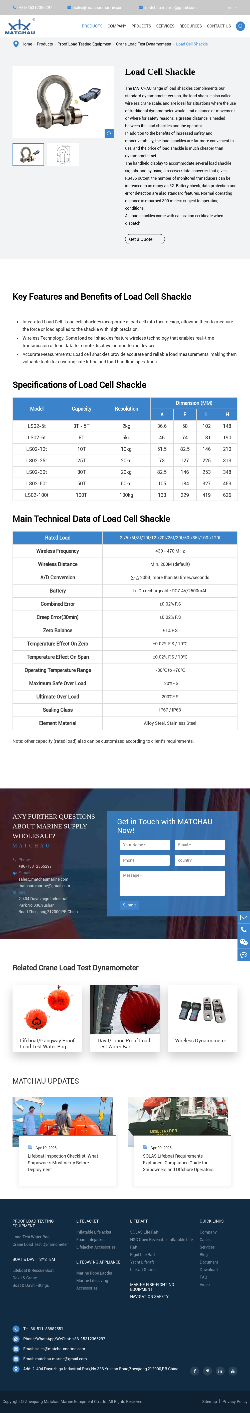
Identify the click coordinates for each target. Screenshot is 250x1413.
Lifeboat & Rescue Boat (33, 1270)
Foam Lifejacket (90, 1239)
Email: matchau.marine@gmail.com (50, 1359)
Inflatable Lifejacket (93, 1232)
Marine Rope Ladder (94, 1273)
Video (205, 1284)
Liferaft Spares (143, 1269)
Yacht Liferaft (142, 1262)
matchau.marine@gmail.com (168, 7)
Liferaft (139, 1221)
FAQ (203, 1277)
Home (27, 44)
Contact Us (219, 26)
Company (117, 26)
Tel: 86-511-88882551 (38, 1329)
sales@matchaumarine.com (95, 7)
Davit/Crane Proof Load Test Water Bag (124, 1044)
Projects (141, 26)
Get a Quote (145, 239)
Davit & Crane (25, 1278)
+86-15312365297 (32, 7)
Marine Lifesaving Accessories (92, 1284)
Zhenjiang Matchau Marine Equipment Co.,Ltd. (66, 1401)
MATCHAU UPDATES (46, 1081)
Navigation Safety (149, 1296)
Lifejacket (87, 1221)
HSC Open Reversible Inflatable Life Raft (161, 1243)
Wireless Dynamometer (200, 1041)
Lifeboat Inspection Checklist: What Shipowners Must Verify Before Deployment (63, 1162)
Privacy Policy (234, 1401)
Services (165, 26)
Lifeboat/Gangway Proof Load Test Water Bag (47, 1044)
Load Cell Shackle (192, 44)
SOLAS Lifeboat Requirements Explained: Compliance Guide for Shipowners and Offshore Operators (178, 1162)
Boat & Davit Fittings (31, 1285)
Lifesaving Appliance (98, 1262)
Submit (129, 905)
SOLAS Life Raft (144, 1232)
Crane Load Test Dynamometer (143, 44)
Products (92, 26)
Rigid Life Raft (142, 1254)
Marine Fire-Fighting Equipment (152, 1287)
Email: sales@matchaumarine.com (49, 1349)
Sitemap (209, 1401)
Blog (204, 1254)
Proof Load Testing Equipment (84, 44)
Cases (205, 1239)
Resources (190, 26)
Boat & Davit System (34, 1259)
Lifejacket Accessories (96, 1247)
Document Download (209, 1266)
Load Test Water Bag (31, 1237)
